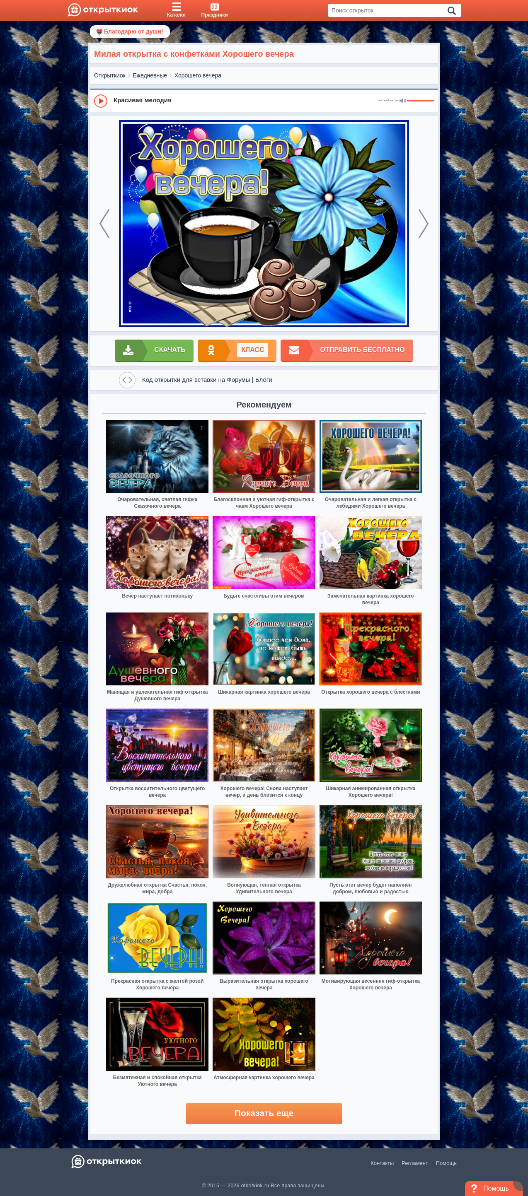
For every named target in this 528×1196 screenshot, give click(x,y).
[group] (264, 100)
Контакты (382, 1163)
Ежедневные (150, 75)
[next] (423, 223)
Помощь (446, 1163)
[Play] (100, 101)
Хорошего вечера (197, 75)
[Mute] (403, 101)
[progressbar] (420, 101)
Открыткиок (110, 75)
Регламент (415, 1163)
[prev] (104, 223)
